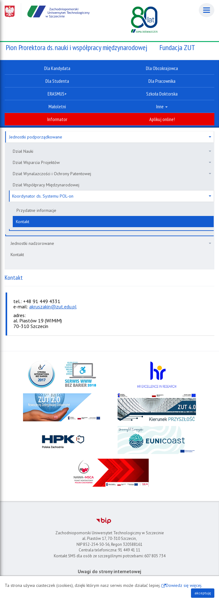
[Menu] (206, 10)
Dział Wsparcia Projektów (112, 162)
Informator (57, 119)
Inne (162, 106)
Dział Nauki (112, 151)
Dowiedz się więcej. (184, 585)
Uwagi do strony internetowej (109, 571)
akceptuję (202, 593)
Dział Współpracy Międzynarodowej (46, 185)
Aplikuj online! (162, 119)
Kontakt (22, 221)
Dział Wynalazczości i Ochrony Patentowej (112, 173)
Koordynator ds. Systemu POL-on (111, 196)
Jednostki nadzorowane (111, 243)
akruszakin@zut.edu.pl (53, 306)
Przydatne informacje (36, 210)
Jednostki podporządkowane (110, 137)
